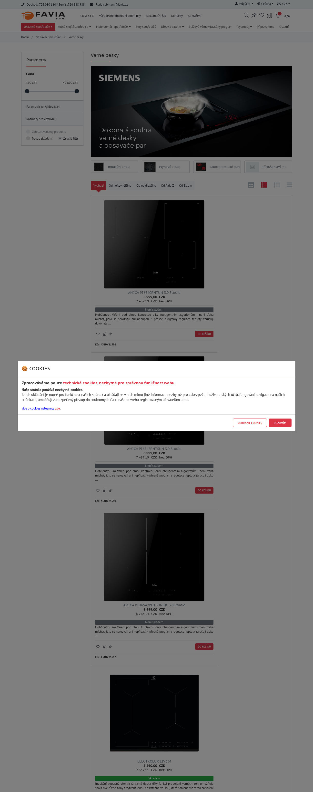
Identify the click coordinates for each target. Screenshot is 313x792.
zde (57, 408)
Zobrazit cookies (250, 423)
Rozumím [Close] (280, 423)
